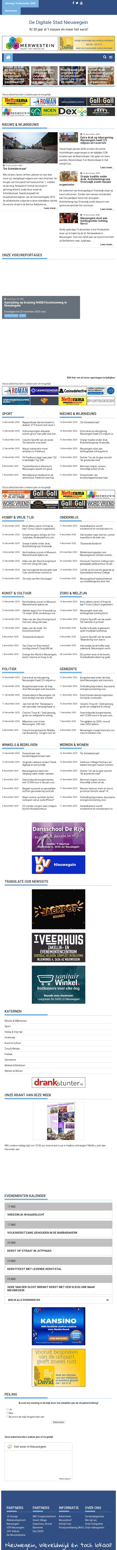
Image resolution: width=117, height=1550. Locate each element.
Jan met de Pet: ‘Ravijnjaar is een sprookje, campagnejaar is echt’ (38, 700)
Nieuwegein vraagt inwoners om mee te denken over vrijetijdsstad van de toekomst (97, 726)
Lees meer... (51, 208)
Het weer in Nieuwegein (30, 1441)
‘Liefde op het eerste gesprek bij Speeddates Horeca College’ (97, 566)
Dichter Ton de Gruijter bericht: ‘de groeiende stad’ (96, 453)
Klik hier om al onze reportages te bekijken (91, 372)
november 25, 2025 (15, 294)
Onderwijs (69, 512)
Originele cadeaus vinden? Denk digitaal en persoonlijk (39, 758)
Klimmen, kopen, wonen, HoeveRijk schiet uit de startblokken (93, 462)
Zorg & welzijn (73, 588)
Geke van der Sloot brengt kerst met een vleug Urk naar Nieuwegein (39, 557)
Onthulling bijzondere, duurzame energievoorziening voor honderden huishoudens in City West (97, 682)
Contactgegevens (94, 1511)
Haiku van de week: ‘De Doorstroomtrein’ (34, 624)
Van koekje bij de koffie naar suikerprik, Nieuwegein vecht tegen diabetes (95, 641)
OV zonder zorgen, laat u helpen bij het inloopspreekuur (39, 802)
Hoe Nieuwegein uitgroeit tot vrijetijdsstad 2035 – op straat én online (72, 76)
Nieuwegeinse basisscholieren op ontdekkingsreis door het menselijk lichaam (96, 574)
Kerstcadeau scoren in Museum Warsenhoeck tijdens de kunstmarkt (39, 548)
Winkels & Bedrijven (15, 1060)
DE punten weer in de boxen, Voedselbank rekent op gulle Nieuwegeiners (95, 650)
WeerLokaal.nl (65, 1473)
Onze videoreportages (22, 250)
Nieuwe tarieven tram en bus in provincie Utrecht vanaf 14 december (96, 784)
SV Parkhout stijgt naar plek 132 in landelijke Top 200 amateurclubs (39, 453)
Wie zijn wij (90, 1514)
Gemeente (68, 664)
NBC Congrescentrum (44, 1511)
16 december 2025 (13, 165)
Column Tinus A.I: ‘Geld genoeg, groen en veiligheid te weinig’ (39, 708)
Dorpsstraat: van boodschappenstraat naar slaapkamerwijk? (94, 471)
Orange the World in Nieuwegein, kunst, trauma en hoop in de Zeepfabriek (39, 650)
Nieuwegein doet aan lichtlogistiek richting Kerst (94, 444)
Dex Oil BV (38, 1526)
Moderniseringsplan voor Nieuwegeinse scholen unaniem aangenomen (97, 548)
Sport (7, 408)
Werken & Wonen (14, 1065)
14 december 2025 (89, 212)
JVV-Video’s (13, 1526)
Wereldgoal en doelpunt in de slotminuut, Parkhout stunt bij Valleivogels (38, 471)
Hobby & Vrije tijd (18, 512)
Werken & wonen (74, 739)
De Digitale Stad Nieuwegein (58, 22)
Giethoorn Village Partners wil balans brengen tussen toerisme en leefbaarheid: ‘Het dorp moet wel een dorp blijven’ (97, 758)
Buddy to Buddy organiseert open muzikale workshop (95, 624)
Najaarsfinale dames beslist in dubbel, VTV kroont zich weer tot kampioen (39, 418)
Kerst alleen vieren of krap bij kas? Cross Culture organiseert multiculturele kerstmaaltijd (14, 73)
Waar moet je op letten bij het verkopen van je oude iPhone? (38, 793)
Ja (10, 1404)
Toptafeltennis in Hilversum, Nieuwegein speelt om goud (37, 462)
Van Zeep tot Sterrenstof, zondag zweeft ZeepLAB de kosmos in (37, 641)
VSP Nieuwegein (15, 1522)
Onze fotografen (94, 1518)
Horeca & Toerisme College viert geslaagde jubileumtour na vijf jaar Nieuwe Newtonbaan (97, 557)
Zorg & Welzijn (12, 1043)
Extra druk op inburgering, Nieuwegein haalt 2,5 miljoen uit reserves (97, 427)
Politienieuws (11, 310)
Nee (11, 1407)
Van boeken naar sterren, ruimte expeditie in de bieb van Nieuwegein (97, 530)
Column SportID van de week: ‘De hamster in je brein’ (38, 436)
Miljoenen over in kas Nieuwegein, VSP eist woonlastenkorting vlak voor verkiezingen (37, 717)
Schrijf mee (65, 1518)
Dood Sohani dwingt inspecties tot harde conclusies (96, 691)
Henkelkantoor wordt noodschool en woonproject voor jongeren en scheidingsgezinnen (97, 522)
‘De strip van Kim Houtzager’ (37, 573)
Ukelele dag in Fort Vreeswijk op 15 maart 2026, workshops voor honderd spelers (39, 606)
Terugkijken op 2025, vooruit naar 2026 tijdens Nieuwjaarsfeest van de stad (95, 717)
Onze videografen (94, 1522)
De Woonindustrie (16, 1529)
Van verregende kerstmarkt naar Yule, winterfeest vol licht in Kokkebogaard (39, 566)
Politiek (9, 664)
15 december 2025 (89, 173)
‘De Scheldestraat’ (90, 417)
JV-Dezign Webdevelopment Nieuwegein (16, 1515)
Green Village (40, 1514)
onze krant (51, 1140)
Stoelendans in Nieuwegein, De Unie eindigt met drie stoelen (38, 691)
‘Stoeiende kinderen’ (91, 538)
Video (22, 310)
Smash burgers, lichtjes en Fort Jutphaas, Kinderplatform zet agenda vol (44, 76)
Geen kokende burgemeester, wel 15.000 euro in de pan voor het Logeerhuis (96, 708)
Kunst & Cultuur (16, 588)
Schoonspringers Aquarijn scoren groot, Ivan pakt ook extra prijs (39, 427)
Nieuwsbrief (65, 1514)
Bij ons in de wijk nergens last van (26, 1411)
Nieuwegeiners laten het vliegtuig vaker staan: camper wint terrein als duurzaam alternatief (38, 767)
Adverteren (65, 1511)
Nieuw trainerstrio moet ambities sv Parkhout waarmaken (35, 444)
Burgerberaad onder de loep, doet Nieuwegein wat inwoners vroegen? (38, 682)
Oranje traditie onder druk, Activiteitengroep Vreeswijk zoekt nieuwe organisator (100, 74)
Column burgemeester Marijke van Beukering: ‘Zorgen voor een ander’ (39, 726)
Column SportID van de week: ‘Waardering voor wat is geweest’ (95, 633)
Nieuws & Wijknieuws (20, 125)
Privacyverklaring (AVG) (71, 1522)
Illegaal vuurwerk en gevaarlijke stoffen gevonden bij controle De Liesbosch (39, 784)
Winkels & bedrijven (19, 739)
